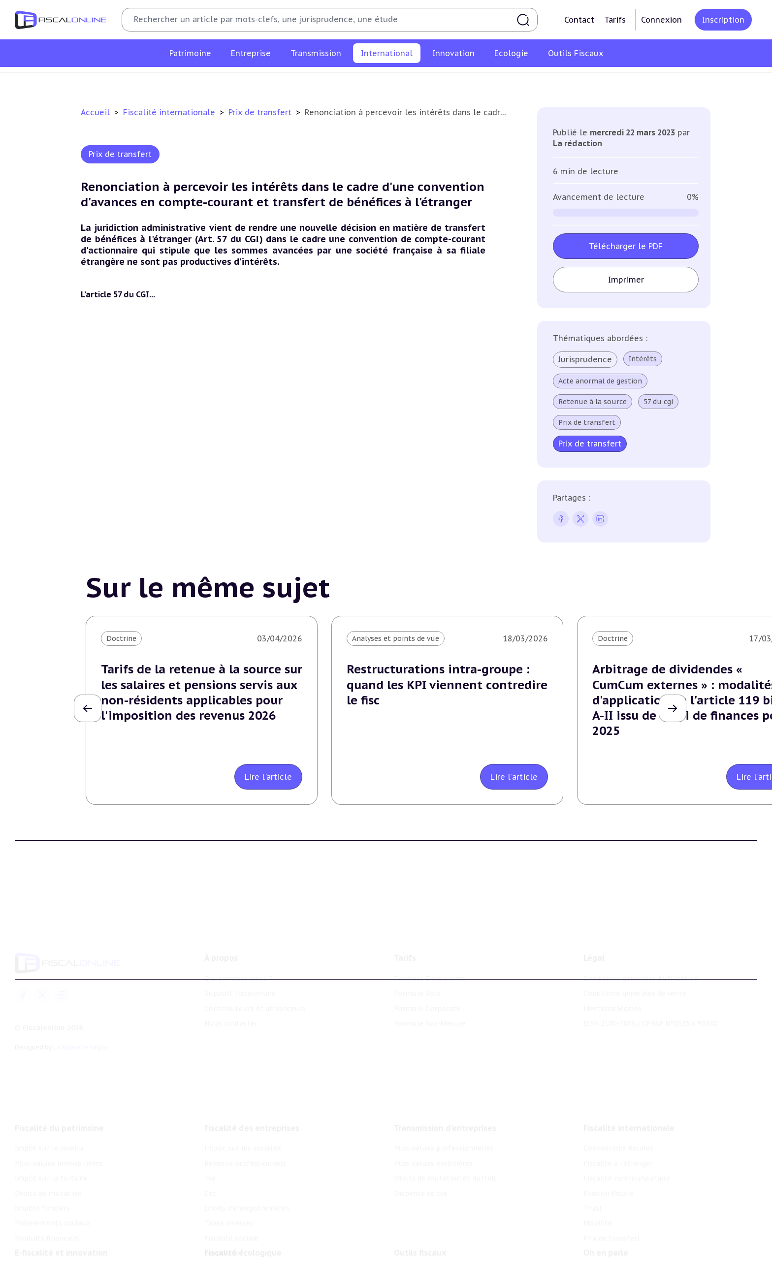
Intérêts (643, 358)
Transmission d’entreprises (445, 1098)
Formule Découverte (429, 956)
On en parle (605, 1229)
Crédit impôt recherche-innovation (74, 1248)
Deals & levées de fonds (624, 1263)
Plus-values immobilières (58, 1132)
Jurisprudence (585, 359)
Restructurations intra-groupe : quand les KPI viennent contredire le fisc (447, 684)
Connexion (661, 20)
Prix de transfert (583, 80)
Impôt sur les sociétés (242, 1117)
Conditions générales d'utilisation (641, 956)
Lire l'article (268, 777)
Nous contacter (230, 1000)
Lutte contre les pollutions (251, 1248)
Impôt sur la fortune (51, 1147)
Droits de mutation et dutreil (445, 1147)
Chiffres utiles (419, 1248)
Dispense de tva (421, 1162)
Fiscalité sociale (231, 1207)
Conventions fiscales (195, 80)
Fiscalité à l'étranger (277, 80)
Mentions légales (612, 986)
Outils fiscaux (420, 1229)
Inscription (723, 20)
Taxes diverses (228, 1192)
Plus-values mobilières (433, 1132)
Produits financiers (47, 1207)
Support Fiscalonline (240, 970)
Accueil (95, 112)
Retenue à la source (592, 401)
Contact (579, 20)
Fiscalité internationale (170, 112)
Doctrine (121, 638)
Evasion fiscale (447, 80)
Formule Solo (417, 970)
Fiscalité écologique (243, 1229)
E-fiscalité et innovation (61, 1229)
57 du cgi (658, 401)
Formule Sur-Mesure (429, 1000)
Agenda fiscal (416, 1263)
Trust (493, 80)
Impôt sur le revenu (49, 1117)
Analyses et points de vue (395, 638)
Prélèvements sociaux (52, 1192)
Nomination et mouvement (630, 1248)
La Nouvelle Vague (80, 1025)
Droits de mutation (48, 1162)
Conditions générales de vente (634, 970)
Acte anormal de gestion (600, 381)
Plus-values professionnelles (444, 1117)
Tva (210, 1147)
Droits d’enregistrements (247, 1177)
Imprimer (626, 280)
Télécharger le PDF (626, 246)
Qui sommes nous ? (238, 956)
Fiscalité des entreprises (251, 1098)
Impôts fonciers (42, 1177)
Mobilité (529, 80)
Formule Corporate (427, 986)
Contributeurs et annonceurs (255, 986)
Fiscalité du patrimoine (59, 1098)
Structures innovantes (53, 1263)
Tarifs (615, 20)
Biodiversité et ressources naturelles (267, 1263)
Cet (210, 1162)
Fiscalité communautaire (366, 80)
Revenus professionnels (245, 1132)
